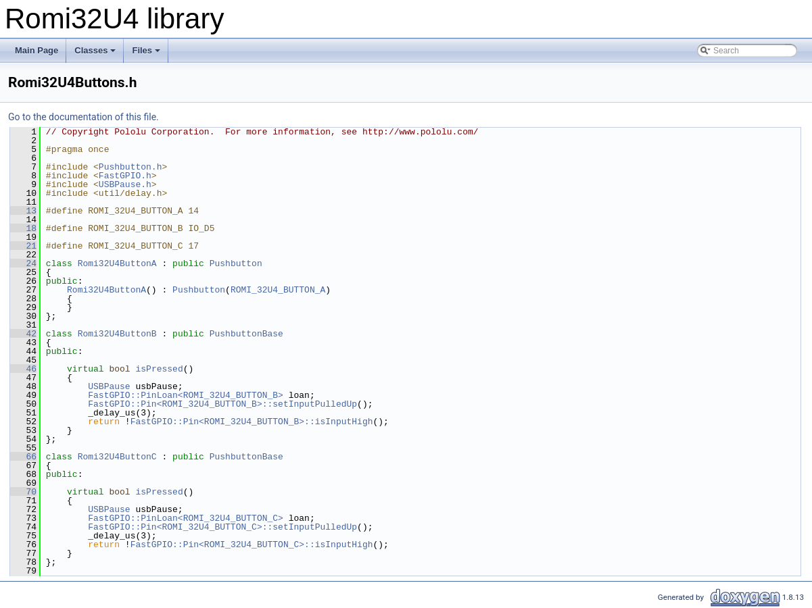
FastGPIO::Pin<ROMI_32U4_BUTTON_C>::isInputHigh (251, 544)
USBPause (109, 386)
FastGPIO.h (125, 176)
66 (23, 457)
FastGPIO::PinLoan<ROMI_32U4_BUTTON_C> (185, 518)
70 (23, 492)
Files (147, 54)
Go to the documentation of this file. (83, 116)
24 (23, 263)
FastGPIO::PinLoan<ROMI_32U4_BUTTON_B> (185, 395)
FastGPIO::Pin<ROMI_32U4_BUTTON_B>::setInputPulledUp (222, 404)
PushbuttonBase (246, 334)
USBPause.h (125, 184)
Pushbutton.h (130, 167)
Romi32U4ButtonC (117, 457)
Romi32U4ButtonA (117, 263)
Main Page (36, 50)
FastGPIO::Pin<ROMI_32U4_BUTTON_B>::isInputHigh (251, 421)
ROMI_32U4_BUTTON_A (278, 290)
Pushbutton (236, 263)
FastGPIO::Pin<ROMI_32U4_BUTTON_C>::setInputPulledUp (222, 527)
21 (23, 246)
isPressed (159, 369)
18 (23, 228)
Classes (96, 54)
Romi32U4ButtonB (117, 334)
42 (23, 334)
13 (23, 211)
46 (23, 369)
